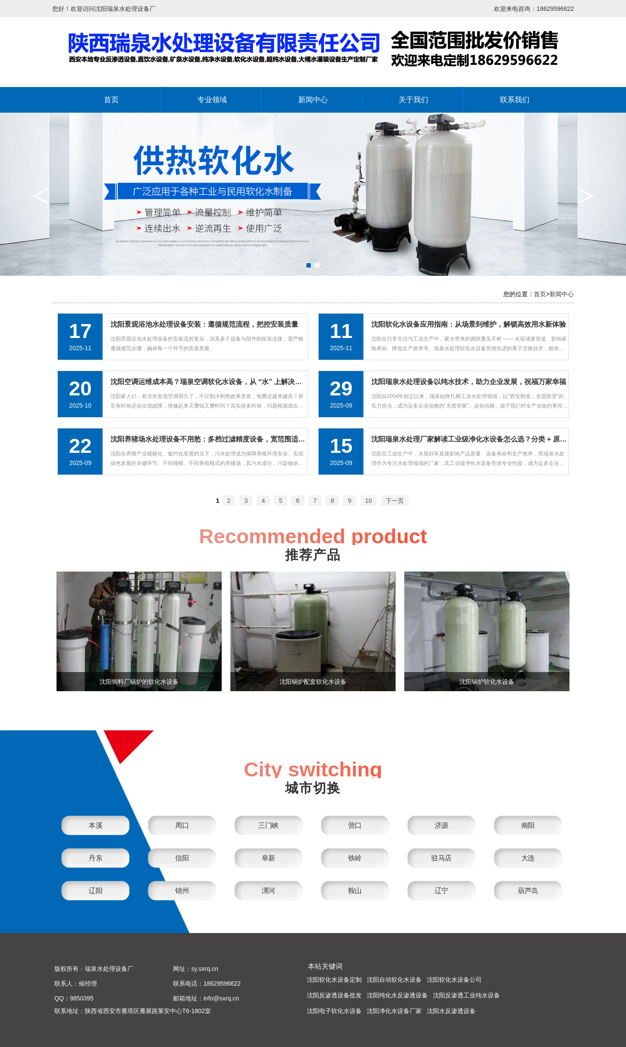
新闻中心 (313, 100)
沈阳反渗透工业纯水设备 (466, 995)
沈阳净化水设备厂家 (394, 1010)
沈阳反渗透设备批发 (334, 995)
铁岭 (355, 858)
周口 (182, 825)
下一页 (395, 500)
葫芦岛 (528, 890)
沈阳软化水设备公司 (454, 979)
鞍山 (355, 890)
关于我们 (413, 100)
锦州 (182, 890)
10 (368, 500)
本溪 (95, 825)
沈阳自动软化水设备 (394, 979)
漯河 (268, 890)
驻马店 (441, 858)
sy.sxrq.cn (204, 968)
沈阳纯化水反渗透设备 (397, 995)
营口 (355, 825)
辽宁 (441, 890)
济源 (441, 825)
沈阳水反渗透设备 (451, 1010)
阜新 (268, 858)
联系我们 (514, 100)
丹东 (95, 858)
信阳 (182, 858)
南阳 (528, 825)
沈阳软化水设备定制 (334, 979)
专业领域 (212, 100)
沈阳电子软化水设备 (334, 1010)
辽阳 (95, 890)
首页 (111, 100)
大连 (528, 858)
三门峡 (268, 825)
